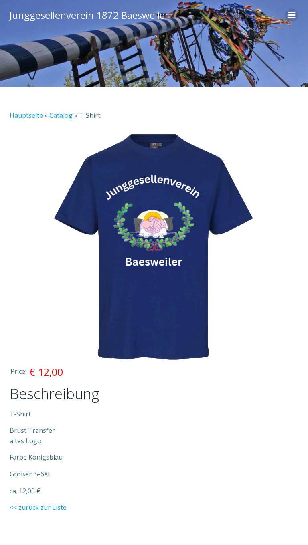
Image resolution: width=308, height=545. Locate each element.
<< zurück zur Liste (38, 507)
